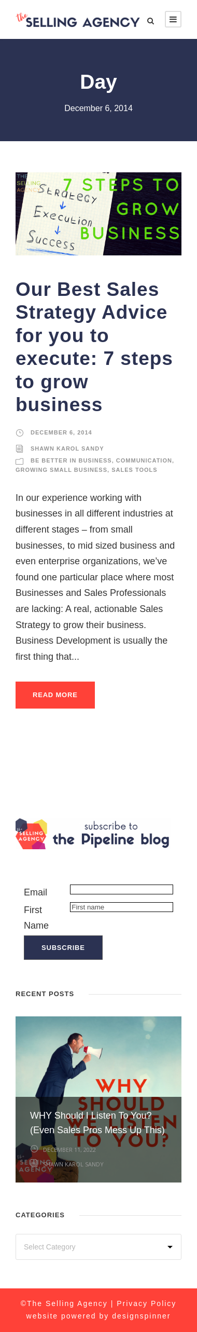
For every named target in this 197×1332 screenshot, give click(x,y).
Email (35, 892)
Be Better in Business (71, 460)
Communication (144, 460)
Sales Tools (134, 470)
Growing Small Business (61, 470)
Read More (55, 695)
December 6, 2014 (61, 432)
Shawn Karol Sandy (67, 448)
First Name (36, 918)
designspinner (141, 1316)
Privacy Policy (146, 1303)
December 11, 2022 (69, 1149)
